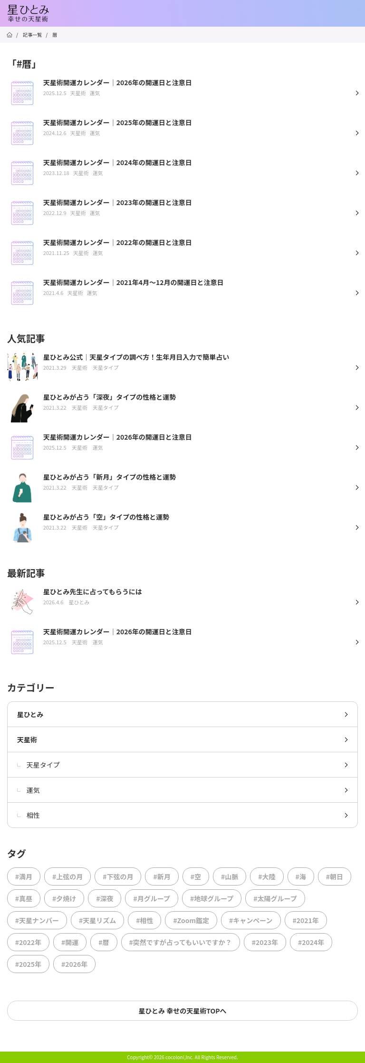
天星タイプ (38, 764)
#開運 (69, 942)
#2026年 (74, 964)
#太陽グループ (275, 898)
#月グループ (151, 898)
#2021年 (306, 920)
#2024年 (311, 942)
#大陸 (266, 876)
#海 (301, 876)
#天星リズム (97, 920)
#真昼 (23, 898)
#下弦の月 (118, 876)
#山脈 (229, 876)
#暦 (103, 942)
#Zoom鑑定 (191, 920)
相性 (28, 815)
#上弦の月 (67, 876)
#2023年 (265, 942)
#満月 (23, 876)
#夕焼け (64, 898)
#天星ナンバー (37, 920)
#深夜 (104, 898)
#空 (196, 876)
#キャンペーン (251, 920)
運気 (28, 790)
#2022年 (28, 942)
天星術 (27, 739)
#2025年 (28, 964)
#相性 (144, 920)
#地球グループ (211, 898)
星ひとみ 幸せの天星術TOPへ (182, 1010)
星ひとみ (30, 714)
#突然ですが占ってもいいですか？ (180, 942)
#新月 (161, 876)
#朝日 (334, 876)
